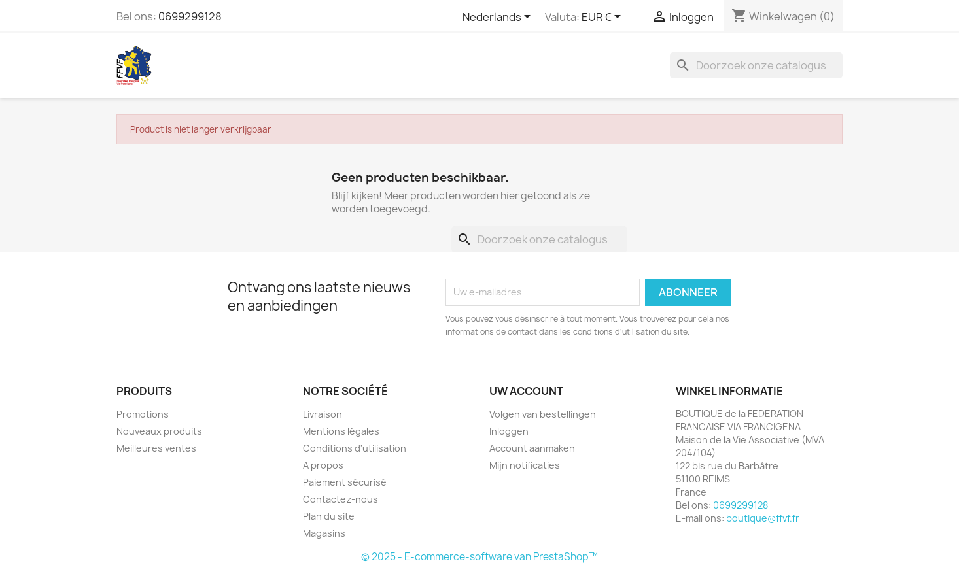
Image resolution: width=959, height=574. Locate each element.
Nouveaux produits (159, 431)
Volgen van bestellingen (542, 414)
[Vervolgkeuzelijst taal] (498, 17)
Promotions (142, 414)
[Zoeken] (756, 65)
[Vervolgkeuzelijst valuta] (603, 17)
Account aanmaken (532, 448)
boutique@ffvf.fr (762, 518)
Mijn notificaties (524, 465)
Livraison (322, 414)
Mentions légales (341, 431)
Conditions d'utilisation (354, 448)
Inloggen (509, 431)
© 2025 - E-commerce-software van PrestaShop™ (479, 557)
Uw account (526, 391)
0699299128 (190, 16)
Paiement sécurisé (345, 482)
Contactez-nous (340, 499)
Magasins (324, 533)
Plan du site (329, 516)
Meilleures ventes (156, 448)
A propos (323, 465)
